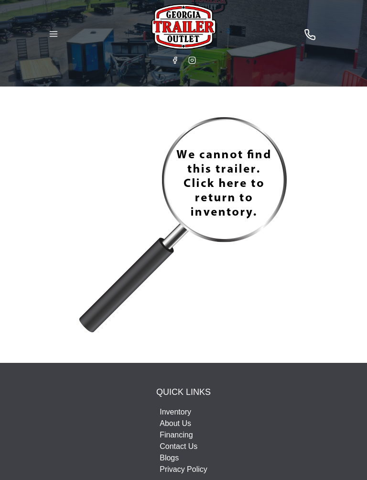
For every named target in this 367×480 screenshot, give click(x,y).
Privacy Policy (183, 469)
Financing (176, 435)
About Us (175, 423)
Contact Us (178, 446)
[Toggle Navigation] (53, 34)
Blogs (169, 458)
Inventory (175, 412)
